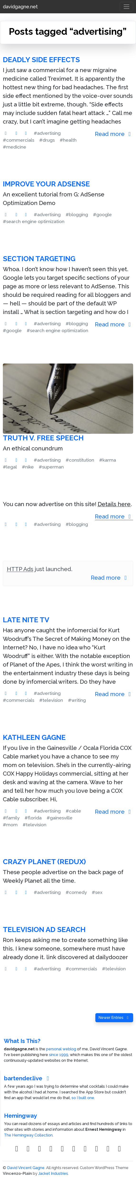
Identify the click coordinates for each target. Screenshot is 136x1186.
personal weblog (61, 1049)
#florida (33, 817)
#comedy (76, 892)
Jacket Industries (53, 1173)
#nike (28, 466)
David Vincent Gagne (25, 1168)
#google (102, 214)
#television (51, 700)
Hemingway (20, 1115)
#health (68, 140)
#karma (107, 460)
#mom (10, 824)
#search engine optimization (33, 221)
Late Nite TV (26, 620)
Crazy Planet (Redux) (44, 861)
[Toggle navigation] (126, 6)
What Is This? (22, 1040)
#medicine (14, 146)
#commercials (18, 140)
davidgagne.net (20, 7)
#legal (10, 466)
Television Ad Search (44, 929)
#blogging (77, 214)
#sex (97, 892)
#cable (73, 810)
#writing (77, 700)
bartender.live (27, 1078)
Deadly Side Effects (41, 59)
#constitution (80, 460)
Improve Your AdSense (46, 184)
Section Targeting (39, 258)
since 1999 (58, 1054)
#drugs (47, 140)
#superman (51, 466)
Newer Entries (114, 1017)
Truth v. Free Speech (43, 438)
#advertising (47, 133)
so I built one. (83, 1098)
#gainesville (60, 817)
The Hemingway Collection (28, 1135)
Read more (114, 133)
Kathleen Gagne (34, 737)
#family (11, 817)
